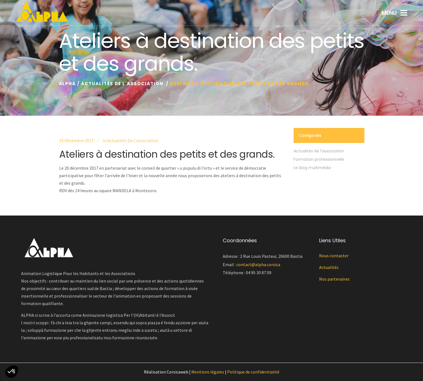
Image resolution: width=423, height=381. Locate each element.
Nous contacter (334, 255)
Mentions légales (207, 372)
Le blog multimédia (312, 167)
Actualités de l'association (122, 83)
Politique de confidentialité (253, 372)
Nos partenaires (334, 279)
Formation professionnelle (319, 159)
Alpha (67, 83)
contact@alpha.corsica (258, 264)
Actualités (329, 267)
